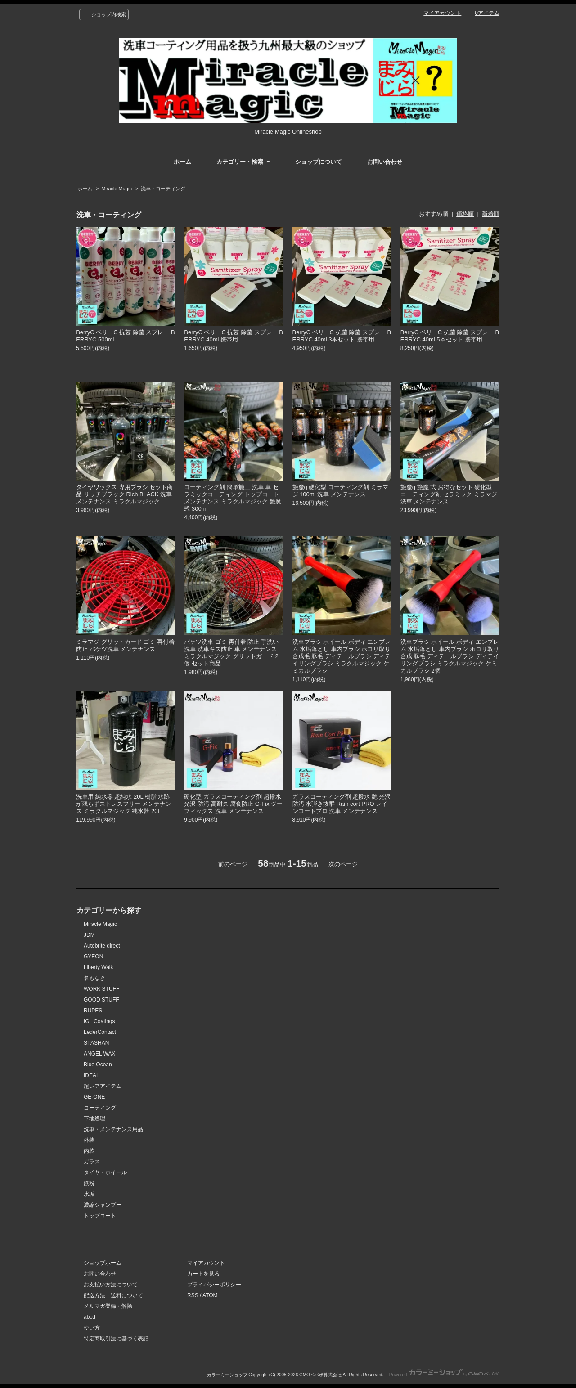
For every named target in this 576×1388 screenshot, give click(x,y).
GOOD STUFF (101, 1000)
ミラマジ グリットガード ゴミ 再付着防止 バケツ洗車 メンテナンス (125, 645)
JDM (89, 935)
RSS (192, 1295)
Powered (444, 1374)
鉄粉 (89, 1183)
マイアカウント (442, 13)
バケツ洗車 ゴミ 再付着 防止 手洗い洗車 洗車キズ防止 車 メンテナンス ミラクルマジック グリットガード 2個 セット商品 (231, 652)
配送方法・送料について (113, 1295)
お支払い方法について (111, 1284)
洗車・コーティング (163, 188)
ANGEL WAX (99, 1054)
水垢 (89, 1194)
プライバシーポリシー (214, 1284)
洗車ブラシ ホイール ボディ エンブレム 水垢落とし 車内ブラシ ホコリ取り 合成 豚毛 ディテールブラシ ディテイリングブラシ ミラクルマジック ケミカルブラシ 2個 (449, 656)
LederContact (100, 1032)
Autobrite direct (102, 946)
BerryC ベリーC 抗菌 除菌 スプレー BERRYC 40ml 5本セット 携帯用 (450, 336)
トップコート (100, 1216)
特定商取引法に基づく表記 (116, 1338)
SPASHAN (96, 1043)
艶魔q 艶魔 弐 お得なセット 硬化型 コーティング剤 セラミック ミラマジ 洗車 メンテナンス (448, 494)
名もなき (94, 978)
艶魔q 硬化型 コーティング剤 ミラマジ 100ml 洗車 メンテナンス (340, 491)
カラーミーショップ (227, 1374)
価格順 (465, 214)
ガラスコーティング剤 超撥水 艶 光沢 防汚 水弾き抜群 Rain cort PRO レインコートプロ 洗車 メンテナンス (341, 803)
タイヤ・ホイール (105, 1172)
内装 (89, 1151)
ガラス (92, 1162)
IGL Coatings (99, 1021)
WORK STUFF (101, 989)
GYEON (93, 956)
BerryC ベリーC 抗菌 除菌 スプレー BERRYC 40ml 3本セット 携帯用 (342, 336)
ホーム (182, 161)
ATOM (210, 1295)
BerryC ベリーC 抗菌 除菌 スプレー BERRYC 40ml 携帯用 (233, 336)
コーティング (100, 1108)
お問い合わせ (384, 161)
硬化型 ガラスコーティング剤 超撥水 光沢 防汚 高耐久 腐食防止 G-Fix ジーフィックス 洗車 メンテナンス (233, 803)
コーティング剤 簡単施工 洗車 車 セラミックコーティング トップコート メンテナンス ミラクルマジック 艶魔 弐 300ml (232, 498)
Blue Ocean (98, 1064)
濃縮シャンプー (103, 1205)
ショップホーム (103, 1263)
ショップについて (318, 161)
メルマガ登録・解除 (108, 1306)
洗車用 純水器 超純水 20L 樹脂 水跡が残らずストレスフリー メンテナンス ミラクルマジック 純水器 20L (123, 803)
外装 (89, 1140)
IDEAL (91, 1075)
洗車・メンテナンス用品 (113, 1129)
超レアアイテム (103, 1086)
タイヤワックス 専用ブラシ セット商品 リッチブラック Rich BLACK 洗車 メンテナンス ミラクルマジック (124, 494)
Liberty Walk (98, 967)
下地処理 (94, 1118)
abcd (89, 1317)
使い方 (92, 1328)
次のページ (343, 864)
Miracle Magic (116, 188)
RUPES (93, 1010)
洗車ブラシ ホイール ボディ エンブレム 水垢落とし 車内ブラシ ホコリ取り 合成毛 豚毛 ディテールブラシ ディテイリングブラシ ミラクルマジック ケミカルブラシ (341, 656)
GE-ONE (94, 1097)
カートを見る (203, 1274)
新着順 (491, 214)
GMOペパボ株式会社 (320, 1374)
